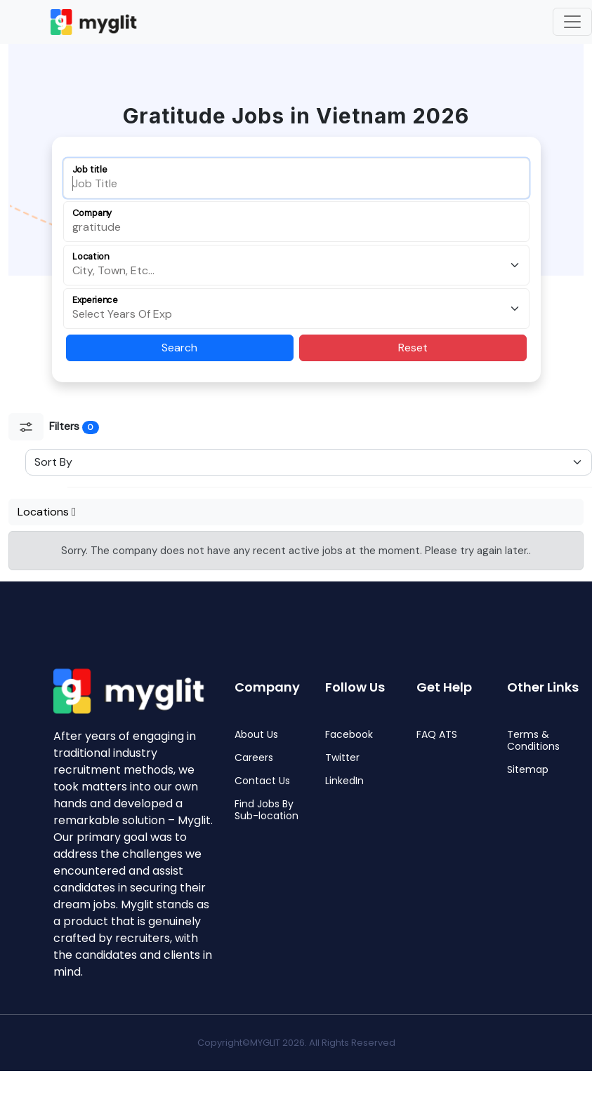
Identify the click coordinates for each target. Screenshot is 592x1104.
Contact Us (262, 781)
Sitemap (527, 770)
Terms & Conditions (533, 741)
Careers (254, 758)
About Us (256, 735)
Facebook (349, 735)
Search (179, 347)
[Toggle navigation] (572, 22)
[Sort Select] (308, 462)
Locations (47, 511)
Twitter (342, 758)
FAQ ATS (436, 735)
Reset (413, 347)
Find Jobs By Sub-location (266, 810)
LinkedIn (344, 781)
